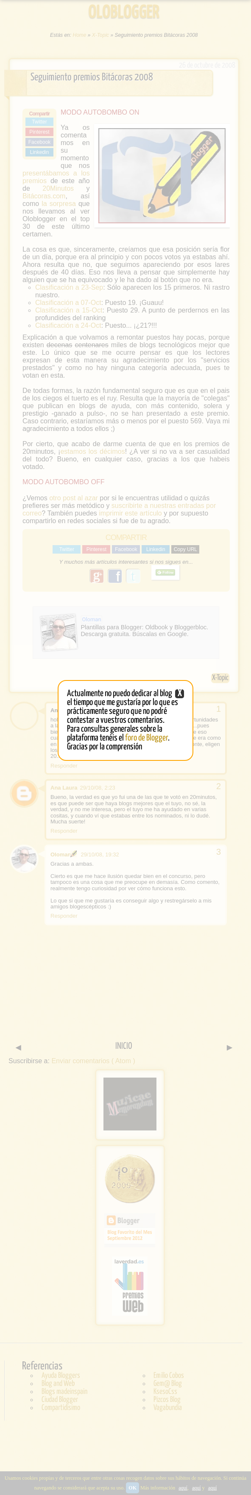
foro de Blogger (146, 738)
